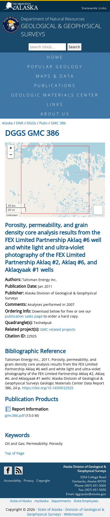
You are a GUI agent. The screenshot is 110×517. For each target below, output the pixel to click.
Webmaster (73, 514)
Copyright (43, 480)
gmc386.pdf (15, 415)
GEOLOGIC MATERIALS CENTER (55, 95)
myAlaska (41, 501)
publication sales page (24, 316)
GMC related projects (57, 329)
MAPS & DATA (55, 76)
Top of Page (14, 453)
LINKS (55, 104)
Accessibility (12, 480)
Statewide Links (94, 8)
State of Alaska (21, 501)
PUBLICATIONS (55, 85)
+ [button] (10, 148)
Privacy (29, 480)
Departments (61, 501)
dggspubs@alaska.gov (90, 494)
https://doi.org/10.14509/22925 (47, 387)
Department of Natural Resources (53, 19)
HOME (55, 57)
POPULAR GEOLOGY (55, 66)
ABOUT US (55, 114)
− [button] (10, 155)
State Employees (86, 501)
